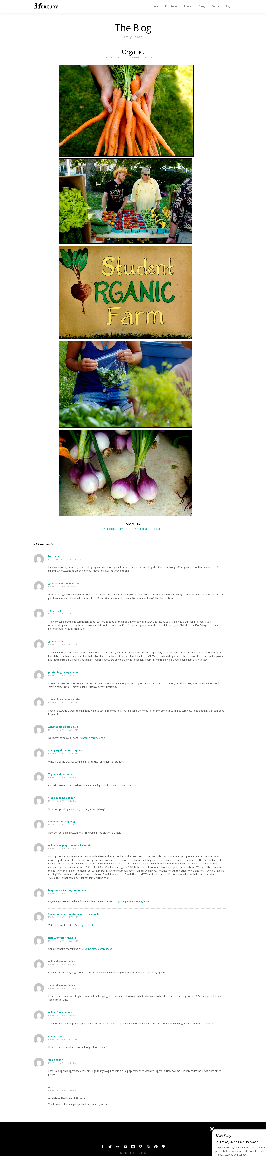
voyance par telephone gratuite (132, 901)
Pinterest (141, 529)
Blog (202, 6)
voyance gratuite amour (123, 785)
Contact (216, 6)
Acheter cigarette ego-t (92, 737)
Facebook (109, 529)
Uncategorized (114, 57)
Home (154, 6)
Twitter (125, 529)
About (188, 6)
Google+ (157, 529)
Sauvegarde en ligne (86, 925)
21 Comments (135, 57)
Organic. (133, 52)
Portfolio (171, 6)
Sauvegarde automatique (98, 948)
